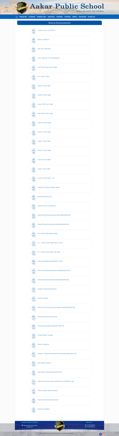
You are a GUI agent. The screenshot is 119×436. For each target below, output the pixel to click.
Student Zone (41, 17)
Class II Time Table (44, 169)
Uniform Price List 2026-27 (46, 30)
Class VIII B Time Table (45, 104)
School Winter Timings (45, 335)
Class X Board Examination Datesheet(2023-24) (53, 280)
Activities (67, 17)
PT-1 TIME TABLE (43, 76)
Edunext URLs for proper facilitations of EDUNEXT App (56, 381)
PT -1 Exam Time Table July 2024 (49, 252)
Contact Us (91, 17)
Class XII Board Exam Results (47, 317)
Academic (32, 17)
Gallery (74, 17)
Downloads (82, 17)
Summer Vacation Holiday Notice (49, 187)
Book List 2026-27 (44, 39)
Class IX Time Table (44, 95)
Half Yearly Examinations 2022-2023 (50, 372)
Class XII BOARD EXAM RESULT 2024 (50, 261)
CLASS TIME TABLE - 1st (46, 178)
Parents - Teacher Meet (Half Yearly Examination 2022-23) (57, 354)
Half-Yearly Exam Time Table (47, 67)
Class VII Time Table (44, 123)
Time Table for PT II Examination (49, 58)
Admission (51, 17)
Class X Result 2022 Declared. (48, 390)
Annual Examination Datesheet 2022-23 (51, 326)
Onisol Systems (70, 433)
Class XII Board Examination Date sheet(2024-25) (54, 215)
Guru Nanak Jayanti (44, 363)
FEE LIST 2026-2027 (44, 49)
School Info (23, 17)
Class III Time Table (44, 160)
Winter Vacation (43, 298)
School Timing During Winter (47, 289)
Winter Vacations (43, 344)
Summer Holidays (44, 409)
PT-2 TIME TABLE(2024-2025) (47, 233)
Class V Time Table (44, 141)
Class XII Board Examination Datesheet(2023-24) (54, 270)
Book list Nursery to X (45, 197)
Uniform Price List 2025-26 (46, 206)
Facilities (59, 17)
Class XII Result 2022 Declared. (48, 400)
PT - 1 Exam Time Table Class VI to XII (50, 243)
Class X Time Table (44, 86)
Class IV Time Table (44, 150)
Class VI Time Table (44, 132)
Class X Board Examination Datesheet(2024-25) (53, 224)
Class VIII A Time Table (45, 113)
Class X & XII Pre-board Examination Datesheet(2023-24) (56, 307)
